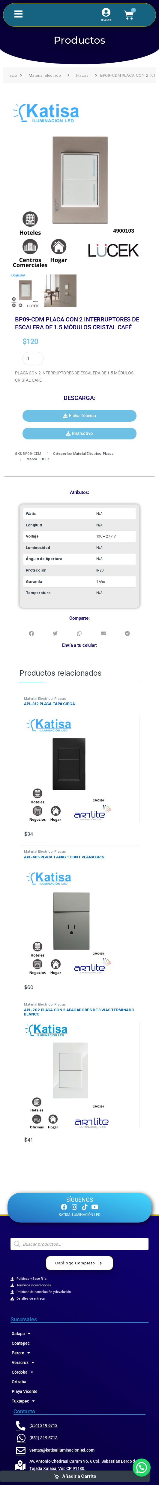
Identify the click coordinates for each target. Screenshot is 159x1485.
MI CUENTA (106, 19)
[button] (79, 416)
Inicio (12, 75)
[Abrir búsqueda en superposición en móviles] (79, 1244)
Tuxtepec (23, 1401)
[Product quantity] (33, 358)
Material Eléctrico (45, 75)
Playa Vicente (25, 1391)
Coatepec (21, 1343)
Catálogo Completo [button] (79, 1263)
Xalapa (21, 1333)
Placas (82, 75)
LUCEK (44, 459)
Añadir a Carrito (79, 1476)
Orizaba (19, 1381)
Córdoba (22, 1372)
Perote (21, 1353)
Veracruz (23, 1362)
